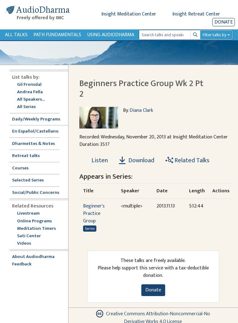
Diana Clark (141, 110)
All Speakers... (31, 99)
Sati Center (29, 236)
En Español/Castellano (35, 131)
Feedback (22, 264)
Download (136, 160)
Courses (20, 168)
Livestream (28, 213)
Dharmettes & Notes (33, 143)
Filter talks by (214, 34)
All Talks (16, 35)
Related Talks (187, 160)
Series (90, 228)
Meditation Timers (36, 228)
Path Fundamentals (57, 35)
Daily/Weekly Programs (39, 119)
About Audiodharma (33, 256)
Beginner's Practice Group (94, 213)
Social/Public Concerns (35, 192)
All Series (26, 107)
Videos (27, 243)
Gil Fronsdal (29, 84)
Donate (223, 22)
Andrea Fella (30, 92)
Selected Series (31, 180)
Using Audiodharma (110, 35)
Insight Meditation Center (128, 14)
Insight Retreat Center (196, 14)
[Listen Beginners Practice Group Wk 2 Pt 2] (96, 160)
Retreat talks (26, 155)
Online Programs (34, 221)
